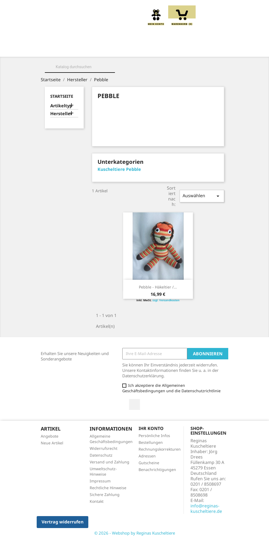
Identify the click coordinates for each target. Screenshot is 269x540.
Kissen (165, 49)
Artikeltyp (61, 106)
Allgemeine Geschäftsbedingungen (111, 439)
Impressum (100, 481)
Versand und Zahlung (109, 461)
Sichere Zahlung (105, 494)
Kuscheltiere (131, 49)
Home (68, 49)
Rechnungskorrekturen (160, 449)
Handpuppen (93, 55)
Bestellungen (151, 442)
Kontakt (97, 501)
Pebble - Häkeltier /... (158, 287)
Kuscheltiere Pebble (119, 169)
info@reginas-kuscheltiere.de (206, 508)
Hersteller (61, 114)
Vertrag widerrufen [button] (62, 522)
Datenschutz (101, 455)
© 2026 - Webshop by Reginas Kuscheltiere (134, 533)
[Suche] (80, 66)
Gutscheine (149, 462)
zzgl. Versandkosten (166, 300)
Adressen (147, 456)
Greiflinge (195, 49)
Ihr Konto (151, 428)
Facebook (134, 404)
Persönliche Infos (154, 435)
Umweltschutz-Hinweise (103, 471)
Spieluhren (177, 55)
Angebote (49, 436)
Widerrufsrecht (103, 448)
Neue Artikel (52, 442)
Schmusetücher (135, 55)
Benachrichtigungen (157, 469)
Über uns (95, 49)
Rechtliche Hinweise (108, 487)
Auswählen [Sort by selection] (202, 196)
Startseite (61, 96)
